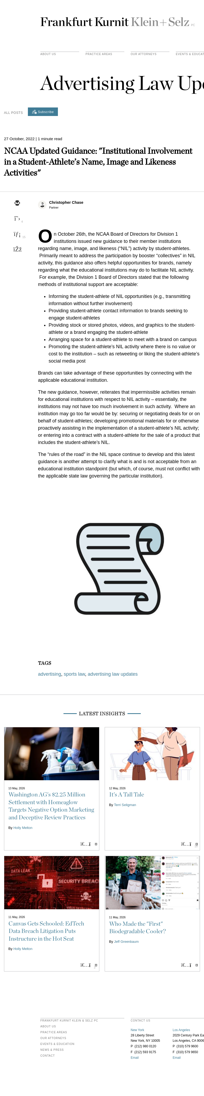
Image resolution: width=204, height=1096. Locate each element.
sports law (74, 674)
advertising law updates (113, 674)
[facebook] (17, 250)
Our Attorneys (144, 54)
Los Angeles (181, 1030)
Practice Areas (53, 1032)
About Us (48, 54)
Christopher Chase (66, 202)
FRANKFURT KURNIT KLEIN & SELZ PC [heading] (69, 1020)
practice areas (99, 54)
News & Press (52, 1050)
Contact (47, 1056)
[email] (17, 203)
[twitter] (17, 219)
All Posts (13, 113)
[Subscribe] (43, 111)
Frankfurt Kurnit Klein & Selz (117, 19)
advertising (49, 674)
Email (135, 1058)
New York (137, 1030)
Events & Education (57, 1044)
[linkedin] (17, 234)
